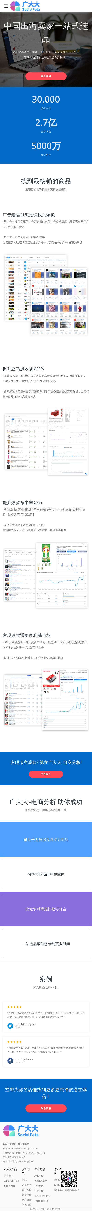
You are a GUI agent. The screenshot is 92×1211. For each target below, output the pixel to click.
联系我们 (46, 76)
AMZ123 (38, 1175)
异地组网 (38, 1185)
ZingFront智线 (11, 1180)
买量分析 (26, 1194)
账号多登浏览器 (42, 1195)
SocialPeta (9, 1185)
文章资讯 (26, 1184)
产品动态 (26, 1199)
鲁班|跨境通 (40, 1180)
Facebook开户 (41, 1200)
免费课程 (26, 1189)
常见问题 (26, 1204)
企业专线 (38, 1190)
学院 (24, 1179)
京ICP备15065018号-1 (51, 1209)
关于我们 (8, 1175)
